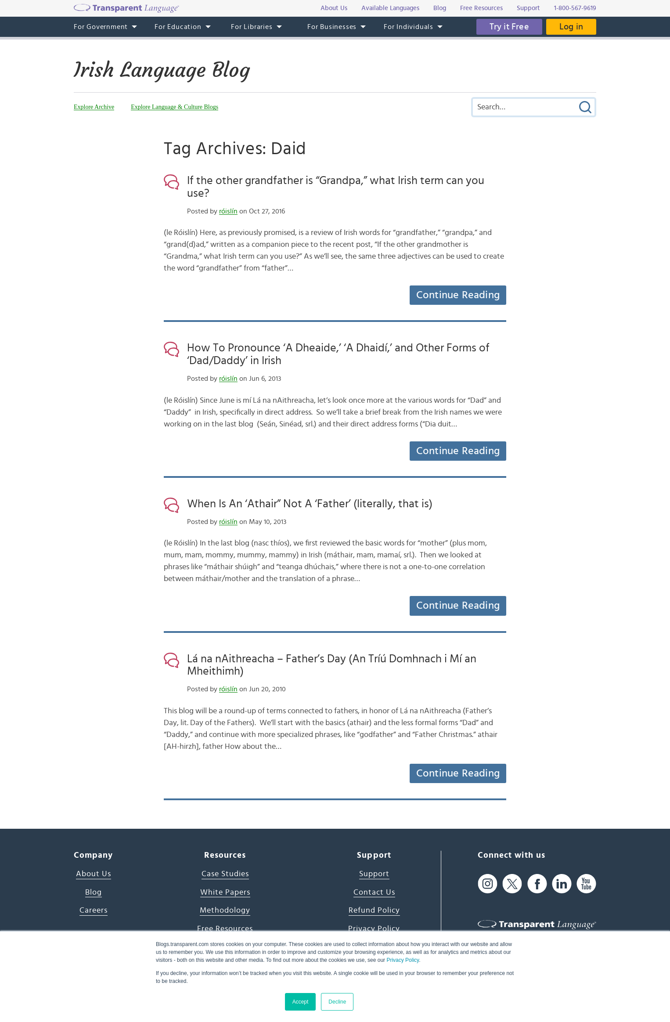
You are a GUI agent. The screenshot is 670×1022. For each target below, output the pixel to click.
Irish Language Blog (162, 70)
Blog (93, 892)
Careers (93, 910)
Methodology (225, 910)
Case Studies (225, 874)
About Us (93, 874)
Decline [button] (337, 1002)
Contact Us (374, 892)
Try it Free (509, 26)
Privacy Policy (402, 960)
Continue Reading (458, 295)
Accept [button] (300, 1002)
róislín (228, 211)
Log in (571, 26)
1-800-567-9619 (575, 8)
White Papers (225, 892)
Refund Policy (374, 910)
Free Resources (225, 929)
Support (374, 874)
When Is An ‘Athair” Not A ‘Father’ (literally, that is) (309, 503)
